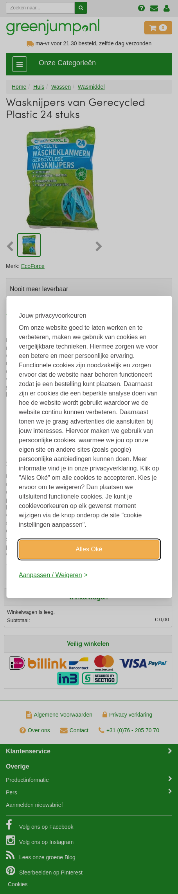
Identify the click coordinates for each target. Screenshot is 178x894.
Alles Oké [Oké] (89, 549)
